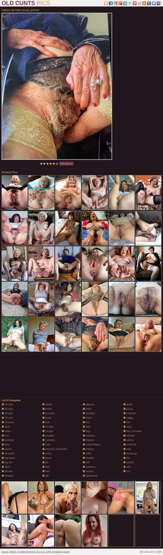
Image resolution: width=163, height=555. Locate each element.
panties (88, 471)
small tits (129, 444)
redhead (129, 413)
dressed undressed (54, 449)
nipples (88, 458)
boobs (47, 404)
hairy (87, 408)
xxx (126, 471)
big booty (8, 458)
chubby (48, 426)
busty (47, 417)
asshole (8, 440)
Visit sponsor (66, 163)
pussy (128, 408)
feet (46, 466)
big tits (7, 462)
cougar (47, 431)
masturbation (92, 444)
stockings (130, 453)
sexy (127, 426)
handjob (89, 413)
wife (127, 466)
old (86, 462)
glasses (89, 404)
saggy (128, 417)
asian (6, 431)
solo (127, 449)
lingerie (88, 440)
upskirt (128, 462)
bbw (6, 444)
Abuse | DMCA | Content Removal (18, 552)
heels (87, 417)
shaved (129, 435)
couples (48, 435)
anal (6, 426)
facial (46, 458)
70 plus (7, 417)
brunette (48, 413)
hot (86, 422)
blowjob (8, 475)
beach (7, 449)
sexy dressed (132, 431)
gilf (45, 475)
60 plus (7, 413)
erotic (47, 453)
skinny (128, 440)
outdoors (89, 466)
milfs (87, 453)
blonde (7, 471)
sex (126, 422)
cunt (46, 444)
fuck (46, 471)
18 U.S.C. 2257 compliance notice (53, 552)
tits (126, 458)
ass (5, 435)
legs (87, 431)
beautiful (8, 453)
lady (87, 426)
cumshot (48, 440)
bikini (6, 466)
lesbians (89, 435)
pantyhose (90, 475)
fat (45, 462)
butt (46, 422)
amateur (8, 422)
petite (128, 404)
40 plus (7, 404)
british (47, 408)
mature (88, 449)
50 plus (7, 408)
